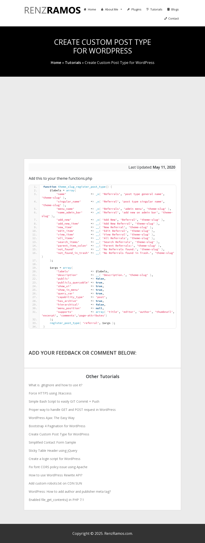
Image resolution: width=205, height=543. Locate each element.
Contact (173, 18)
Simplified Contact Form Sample (52, 442)
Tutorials (156, 9)
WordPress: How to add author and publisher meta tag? (70, 491)
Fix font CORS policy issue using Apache (58, 467)
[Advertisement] (102, 111)
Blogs (175, 9)
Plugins (136, 9)
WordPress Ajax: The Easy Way (51, 418)
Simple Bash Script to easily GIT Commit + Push (64, 401)
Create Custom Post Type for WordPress (59, 434)
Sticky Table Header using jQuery (53, 450)
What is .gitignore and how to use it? (55, 385)
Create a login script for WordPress (54, 459)
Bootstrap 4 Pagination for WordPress (57, 426)
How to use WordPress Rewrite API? (55, 475)
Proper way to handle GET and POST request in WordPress (72, 409)
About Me (114, 9)
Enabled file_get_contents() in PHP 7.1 (56, 500)
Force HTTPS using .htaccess (50, 393)
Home (92, 9)
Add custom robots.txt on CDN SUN (55, 483)
